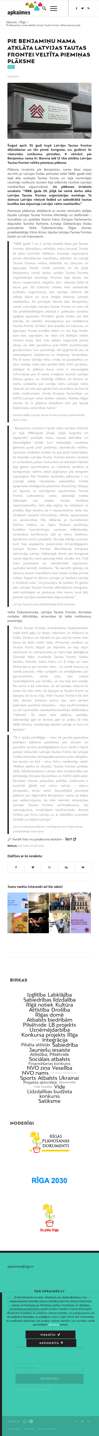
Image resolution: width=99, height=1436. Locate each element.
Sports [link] (28, 1077)
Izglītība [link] (36, 994)
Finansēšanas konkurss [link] (49, 1063)
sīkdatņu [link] (53, 1324)
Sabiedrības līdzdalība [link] (49, 999)
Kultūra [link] (23, 846)
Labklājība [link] (60, 994)
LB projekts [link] (62, 1024)
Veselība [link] (62, 1067)
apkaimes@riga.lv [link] (20, 1266)
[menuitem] (42, 8)
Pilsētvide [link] (37, 846)
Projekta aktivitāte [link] (40, 1082)
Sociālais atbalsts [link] (49, 1059)
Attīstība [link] (39, 1009)
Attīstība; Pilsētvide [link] (49, 1054)
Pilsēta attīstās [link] (35, 1045)
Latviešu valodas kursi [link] (64, 1073)
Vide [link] (59, 1086)
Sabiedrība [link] (65, 1044)
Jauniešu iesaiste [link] (49, 1049)
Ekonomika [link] (67, 1082)
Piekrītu (25, 1334)
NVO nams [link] (35, 1072)
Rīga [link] (11, 67)
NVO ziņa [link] (38, 1067)
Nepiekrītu (71, 1334)
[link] (97, 13)
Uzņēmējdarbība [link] (49, 1029)
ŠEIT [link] (68, 839)
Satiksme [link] (49, 1100)
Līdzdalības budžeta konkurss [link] (49, 1093)
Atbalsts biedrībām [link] (49, 1019)
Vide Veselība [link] (43, 1086)
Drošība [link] (60, 1009)
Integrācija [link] (55, 1039)
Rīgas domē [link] (49, 1014)
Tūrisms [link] (35, 1040)
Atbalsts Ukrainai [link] (58, 1077)
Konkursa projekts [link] (43, 1034)
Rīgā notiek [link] (39, 1004)
